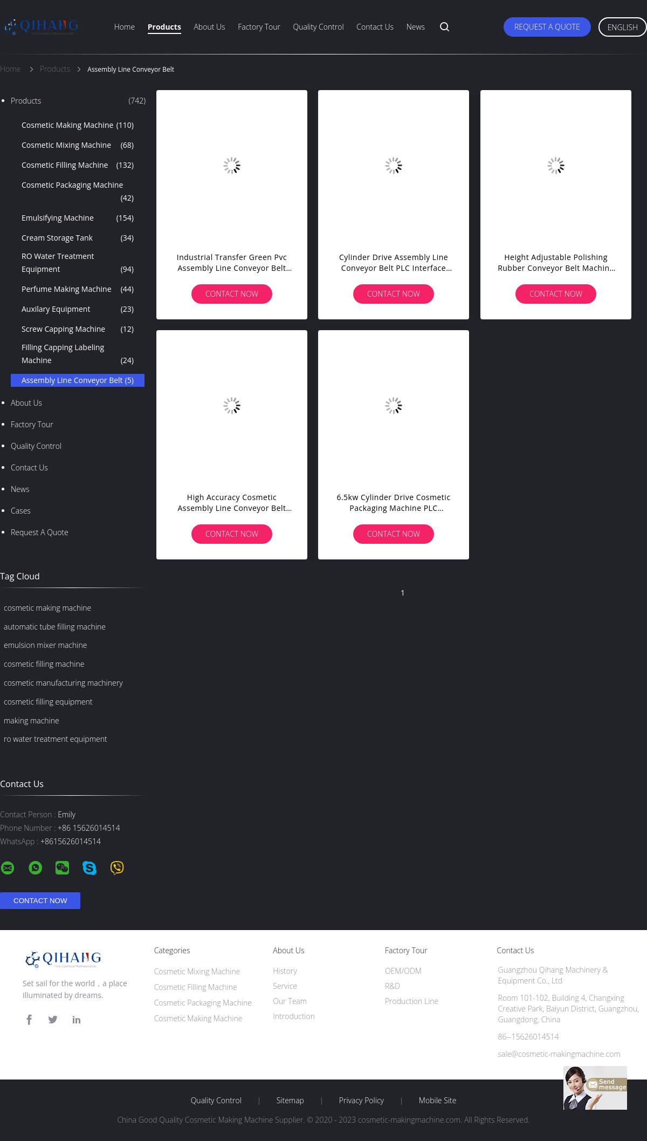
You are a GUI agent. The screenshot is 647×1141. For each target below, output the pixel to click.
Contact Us (375, 27)
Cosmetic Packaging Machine (78, 192)
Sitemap (290, 1100)
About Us (209, 27)
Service (285, 986)
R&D (392, 986)
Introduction (294, 1016)
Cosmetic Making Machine (78, 125)
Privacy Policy (361, 1100)
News (416, 27)
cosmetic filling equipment (48, 701)
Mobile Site (437, 1100)
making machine (31, 720)
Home (124, 27)
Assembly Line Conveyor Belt (78, 380)
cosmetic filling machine (44, 664)
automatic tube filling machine (55, 626)
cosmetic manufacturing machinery (63, 683)
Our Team (290, 1001)
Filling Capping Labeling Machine (78, 354)
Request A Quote (547, 27)
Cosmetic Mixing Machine (78, 145)
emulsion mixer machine (45, 645)
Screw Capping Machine (78, 329)
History (285, 971)
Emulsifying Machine (78, 217)
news (20, 489)
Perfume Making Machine (78, 289)
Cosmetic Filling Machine (78, 165)
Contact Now (231, 294)
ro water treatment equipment (55, 739)
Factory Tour (259, 27)
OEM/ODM (403, 971)
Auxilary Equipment (78, 309)
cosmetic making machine (47, 608)
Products (164, 27)
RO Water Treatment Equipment (78, 263)
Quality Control (318, 27)
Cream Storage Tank (78, 237)
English (623, 27)
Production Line (411, 1001)
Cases (21, 510)
